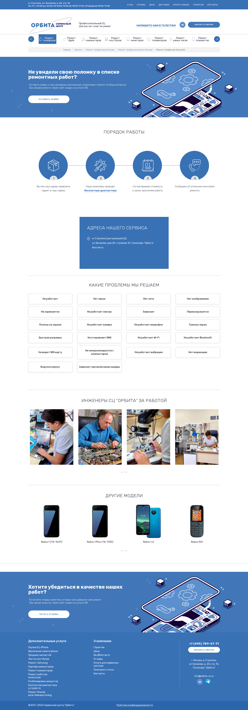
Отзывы (141, 5)
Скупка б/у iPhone (38, 647)
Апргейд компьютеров (40, 666)
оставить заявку (49, 99)
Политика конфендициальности (135, 705)
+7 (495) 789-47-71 (204, 643)
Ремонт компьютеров (40, 670)
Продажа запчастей (39, 655)
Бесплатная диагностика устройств (42, 687)
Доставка (164, 5)
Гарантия (198, 5)
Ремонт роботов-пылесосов (38, 676)
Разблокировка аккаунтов (43, 681)
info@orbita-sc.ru (204, 676)
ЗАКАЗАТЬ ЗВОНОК (203, 25)
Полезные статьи (104, 669)
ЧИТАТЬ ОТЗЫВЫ (48, 614)
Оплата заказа (181, 5)
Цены (152, 5)
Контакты (212, 5)
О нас (130, 5)
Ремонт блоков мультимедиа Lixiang (40, 694)
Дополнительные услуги (47, 641)
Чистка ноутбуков (38, 659)
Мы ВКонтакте (102, 655)
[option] (48, 39)
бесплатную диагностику (100, 190)
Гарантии (99, 647)
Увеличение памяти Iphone (43, 651)
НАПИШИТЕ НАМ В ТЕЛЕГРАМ (156, 25)
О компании (102, 641)
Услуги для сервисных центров (106, 664)
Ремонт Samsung (38, 662)
